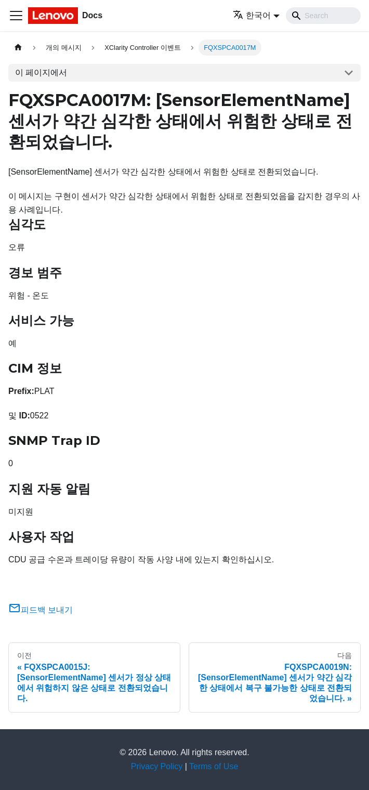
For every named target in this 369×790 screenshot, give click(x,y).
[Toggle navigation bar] (16, 15)
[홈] (18, 48)
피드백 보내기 (40, 609)
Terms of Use (213, 766)
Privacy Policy (157, 766)
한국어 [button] (252, 15)
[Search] (323, 15)
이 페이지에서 (41, 72)
